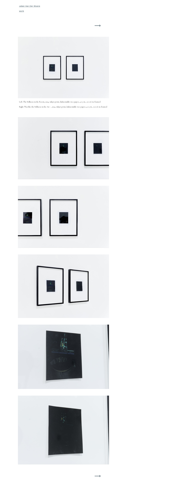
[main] (97, 8)
